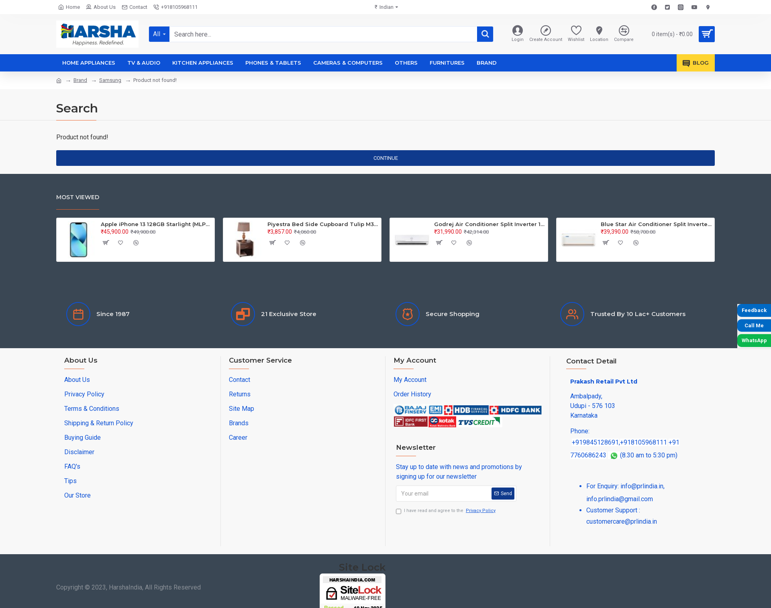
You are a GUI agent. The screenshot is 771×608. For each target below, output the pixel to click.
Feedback (754, 310)
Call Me (754, 325)
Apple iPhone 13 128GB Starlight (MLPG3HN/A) (156, 224)
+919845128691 (595, 442)
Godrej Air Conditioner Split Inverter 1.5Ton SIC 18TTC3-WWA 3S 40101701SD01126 (489, 224)
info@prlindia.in (641, 486)
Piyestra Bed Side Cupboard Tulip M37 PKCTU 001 (322, 224)
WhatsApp (754, 340)
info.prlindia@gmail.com (619, 499)
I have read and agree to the (446, 511)
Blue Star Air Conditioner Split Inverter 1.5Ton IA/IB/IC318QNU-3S (656, 224)
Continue (385, 158)
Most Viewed (77, 197)
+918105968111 (643, 442)
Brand (80, 80)
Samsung (110, 80)
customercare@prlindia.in (621, 521)
